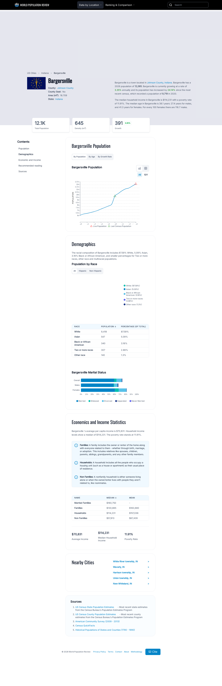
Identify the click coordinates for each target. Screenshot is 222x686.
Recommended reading (30, 165)
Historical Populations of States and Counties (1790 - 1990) (105, 641)
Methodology (136, 663)
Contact (118, 663)
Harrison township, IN (131, 584)
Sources (22, 171)
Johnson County (65, 88)
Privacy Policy (99, 663)
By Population (80, 157)
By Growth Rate (105, 157)
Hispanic (82, 277)
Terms (110, 663)
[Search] (190, 5)
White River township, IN (131, 572)
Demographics (25, 154)
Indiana (45, 73)
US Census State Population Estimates (95, 618)
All (139, 174)
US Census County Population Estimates (95, 625)
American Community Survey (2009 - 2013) (97, 632)
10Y (146, 174)
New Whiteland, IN (131, 595)
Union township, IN (131, 589)
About (126, 663)
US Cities (32, 73)
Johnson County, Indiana (159, 82)
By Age (92, 157)
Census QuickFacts (85, 637)
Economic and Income (29, 160)
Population (23, 148)
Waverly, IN (131, 578)
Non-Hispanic (95, 277)
